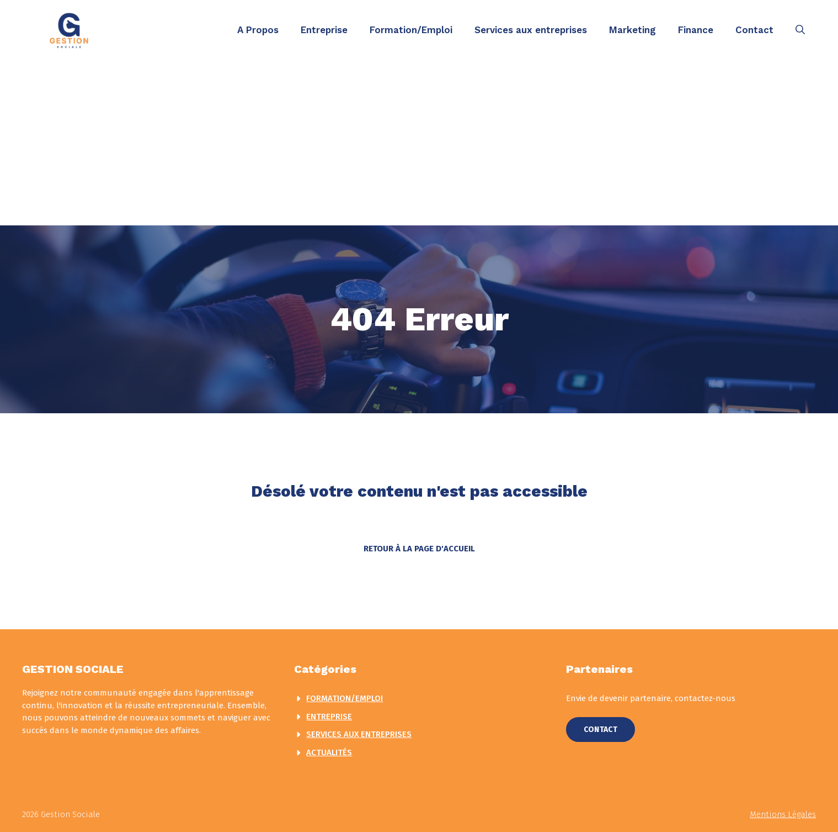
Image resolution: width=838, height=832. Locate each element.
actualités (329, 752)
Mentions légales (783, 814)
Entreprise (324, 29)
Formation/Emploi (411, 29)
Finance (695, 29)
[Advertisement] (419, 142)
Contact (754, 29)
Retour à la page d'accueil (419, 549)
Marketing (632, 29)
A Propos (258, 29)
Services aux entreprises (530, 29)
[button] (800, 29)
